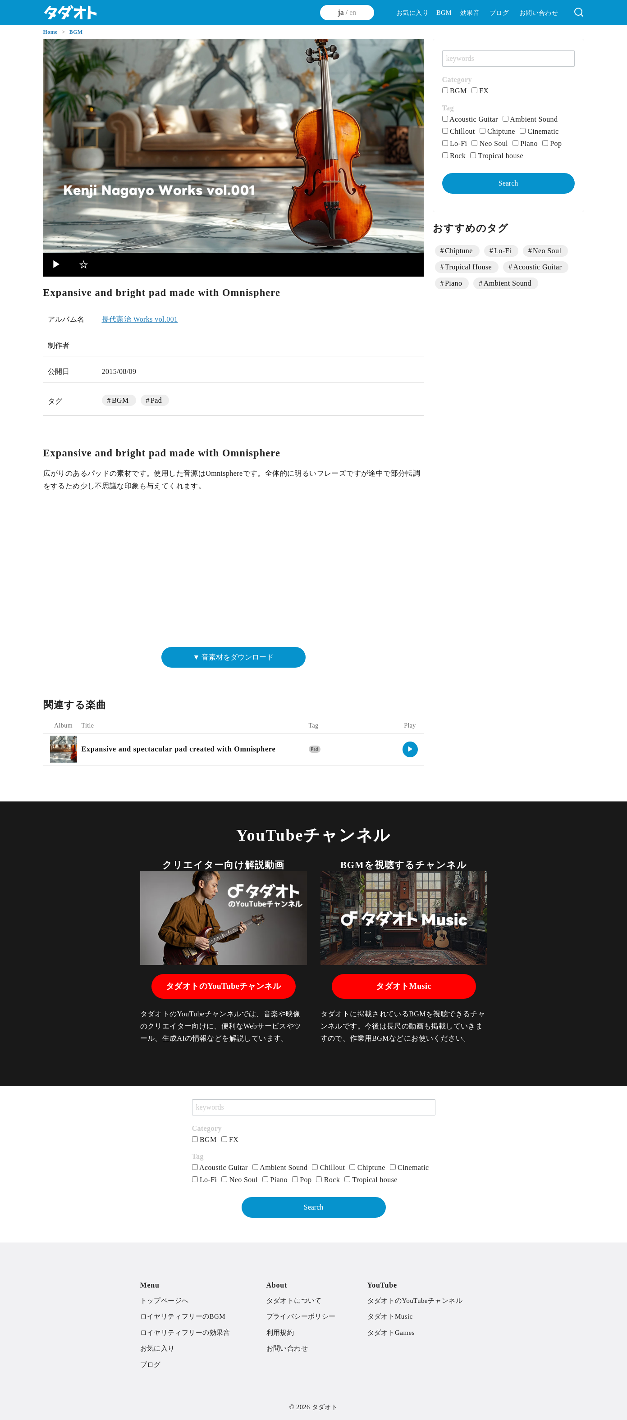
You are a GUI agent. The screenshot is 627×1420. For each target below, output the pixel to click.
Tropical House (468, 267)
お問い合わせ (538, 12)
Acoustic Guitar (470, 119)
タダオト (325, 1407)
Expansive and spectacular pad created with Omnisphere (179, 749)
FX (480, 91)
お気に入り (412, 12)
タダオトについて (294, 1300)
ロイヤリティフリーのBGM (182, 1316)
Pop (552, 143)
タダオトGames (391, 1332)
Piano (525, 143)
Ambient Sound (530, 119)
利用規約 (280, 1332)
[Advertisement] (233, 573)
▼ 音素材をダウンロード (233, 657)
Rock (454, 155)
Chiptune (497, 131)
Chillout (458, 131)
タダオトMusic (403, 986)
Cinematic (539, 131)
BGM (444, 12)
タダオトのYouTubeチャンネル (223, 986)
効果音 (470, 12)
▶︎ (56, 264)
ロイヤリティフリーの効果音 (185, 1332)
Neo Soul (489, 143)
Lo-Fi (454, 143)
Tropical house (496, 155)
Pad (156, 400)
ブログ (499, 12)
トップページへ (164, 1300)
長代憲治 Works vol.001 (140, 319)
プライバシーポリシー (301, 1316)
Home (51, 32)
